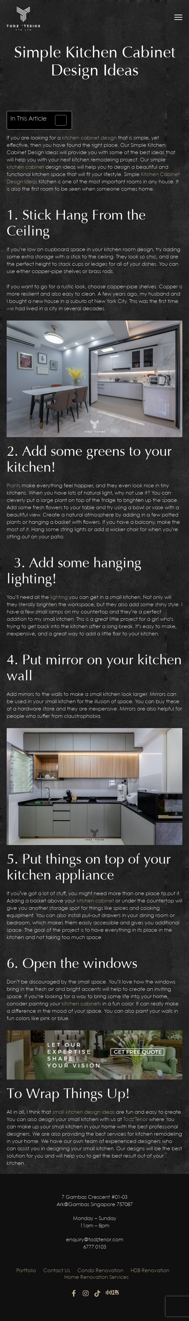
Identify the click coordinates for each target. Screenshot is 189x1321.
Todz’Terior (135, 1119)
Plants (13, 486)
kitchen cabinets (81, 1004)
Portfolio (26, 1271)
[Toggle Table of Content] (57, 120)
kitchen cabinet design (89, 138)
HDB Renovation (150, 1271)
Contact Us (56, 1271)
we (10, 309)
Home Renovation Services (96, 1277)
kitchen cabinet (25, 167)
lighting (59, 597)
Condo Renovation (100, 1271)
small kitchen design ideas (83, 1112)
